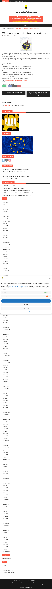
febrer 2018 (5, 436)
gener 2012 (5, 521)
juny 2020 (5, 369)
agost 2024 (5, 251)
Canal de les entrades (8, 568)
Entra (4, 565)
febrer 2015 (5, 454)
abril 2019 (5, 403)
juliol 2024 (5, 254)
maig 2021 (5, 344)
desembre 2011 (6, 523)
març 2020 (5, 377)
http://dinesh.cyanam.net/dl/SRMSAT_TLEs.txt (16, 80)
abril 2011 (5, 542)
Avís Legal (30, 318)
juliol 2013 (5, 487)
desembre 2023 (6, 270)
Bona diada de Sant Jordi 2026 (10, 178)
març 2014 (5, 473)
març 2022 (5, 320)
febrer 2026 (5, 209)
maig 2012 (5, 513)
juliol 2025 (5, 226)
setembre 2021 (6, 334)
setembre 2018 (6, 419)
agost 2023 (5, 280)
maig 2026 (5, 202)
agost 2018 (5, 421)
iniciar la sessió (8, 105)
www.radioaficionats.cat (26, 12)
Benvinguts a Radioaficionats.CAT (12, 582)
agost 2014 (5, 462)
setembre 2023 (6, 277)
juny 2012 (5, 511)
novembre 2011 (6, 525)
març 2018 (5, 433)
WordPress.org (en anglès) (9, 572)
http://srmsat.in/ (10, 82)
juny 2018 (5, 426)
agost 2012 (5, 506)
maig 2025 (5, 230)
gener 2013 (5, 497)
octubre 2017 (6, 445)
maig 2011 (5, 539)
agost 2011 (5, 532)
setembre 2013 (6, 483)
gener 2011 (5, 549)
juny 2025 (5, 228)
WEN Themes (29, 587)
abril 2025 (5, 233)
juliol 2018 (5, 424)
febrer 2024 (5, 266)
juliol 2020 (5, 367)
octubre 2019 (6, 388)
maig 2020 (5, 372)
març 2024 (5, 263)
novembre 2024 (6, 244)
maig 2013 (5, 490)
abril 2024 (5, 261)
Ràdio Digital (32, 582)
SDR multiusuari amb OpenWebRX (23, 195)
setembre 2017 (6, 447)
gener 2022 (5, 325)
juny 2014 (5, 466)
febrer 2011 (5, 546)
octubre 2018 (6, 417)
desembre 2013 (6, 478)
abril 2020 (5, 374)
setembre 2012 (6, 504)
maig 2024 (5, 259)
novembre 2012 (6, 499)
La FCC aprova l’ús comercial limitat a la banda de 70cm (16, 169)
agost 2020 (5, 365)
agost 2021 (5, 336)
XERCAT (38, 582)
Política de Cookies (23, 292)
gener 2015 (5, 457)
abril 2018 (5, 431)
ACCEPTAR (26, 307)
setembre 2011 (6, 530)
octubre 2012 (6, 502)
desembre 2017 (6, 440)
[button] (50, 284)
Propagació (43, 582)
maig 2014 (5, 469)
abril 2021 (5, 346)
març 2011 (5, 544)
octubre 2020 (6, 360)
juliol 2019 (5, 395)
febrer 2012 (5, 518)
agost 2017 (5, 450)
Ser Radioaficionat (41, 584)
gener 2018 (5, 438)
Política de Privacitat (13, 292)
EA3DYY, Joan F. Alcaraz (8, 195)
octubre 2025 (6, 218)
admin (15, 35)
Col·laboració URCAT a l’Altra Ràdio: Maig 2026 (14, 174)
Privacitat (26, 318)
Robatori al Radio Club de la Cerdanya (16, 188)
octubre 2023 (6, 275)
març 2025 (5, 235)
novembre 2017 (6, 443)
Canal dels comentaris (8, 570)
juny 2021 (5, 341)
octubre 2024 (6, 247)
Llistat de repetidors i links (19, 584)
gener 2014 (5, 476)
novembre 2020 (6, 358)
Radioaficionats (7, 558)
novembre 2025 (6, 216)
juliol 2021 (5, 339)
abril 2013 (5, 492)
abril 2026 (5, 204)
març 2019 (5, 405)
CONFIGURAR (26, 315)
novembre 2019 (6, 386)
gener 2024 (5, 268)
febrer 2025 (5, 237)
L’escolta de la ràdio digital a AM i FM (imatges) (22, 193)
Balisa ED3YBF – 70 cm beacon (31, 584)
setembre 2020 (6, 362)
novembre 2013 (6, 480)
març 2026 (5, 207)
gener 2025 (5, 240)
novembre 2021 (6, 329)
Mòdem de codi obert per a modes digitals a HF (14, 171)
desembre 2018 (6, 412)
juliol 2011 (5, 535)
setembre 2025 (6, 221)
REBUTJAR (26, 311)
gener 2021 (5, 353)
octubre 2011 (6, 528)
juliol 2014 (5, 464)
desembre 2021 (6, 327)
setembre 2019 (6, 391)
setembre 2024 (6, 249)
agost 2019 (5, 393)
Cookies (21, 318)
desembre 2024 (6, 242)
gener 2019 (5, 410)
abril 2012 (5, 516)
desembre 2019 (6, 384)
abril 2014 (5, 471)
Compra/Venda (10, 584)
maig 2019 (5, 400)
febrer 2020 (5, 379)
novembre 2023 (6, 273)
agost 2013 (5, 485)
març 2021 (5, 348)
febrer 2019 (5, 407)
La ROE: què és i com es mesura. (19, 185)
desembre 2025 (6, 214)
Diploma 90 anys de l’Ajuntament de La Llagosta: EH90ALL (16, 176)
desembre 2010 (6, 551)
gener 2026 (5, 211)
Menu (26, 25)
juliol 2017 (5, 452)
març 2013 (5, 495)
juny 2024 (5, 256)
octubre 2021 (6, 332)
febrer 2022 (5, 322)
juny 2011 (5, 537)
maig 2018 (5, 428)
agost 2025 (5, 223)
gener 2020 (5, 381)
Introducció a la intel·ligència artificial (21, 190)
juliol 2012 (5, 509)
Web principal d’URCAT (24, 582)
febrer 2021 (5, 351)
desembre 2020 (6, 355)
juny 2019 (5, 398)
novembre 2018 (6, 414)
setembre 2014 (6, 459)
